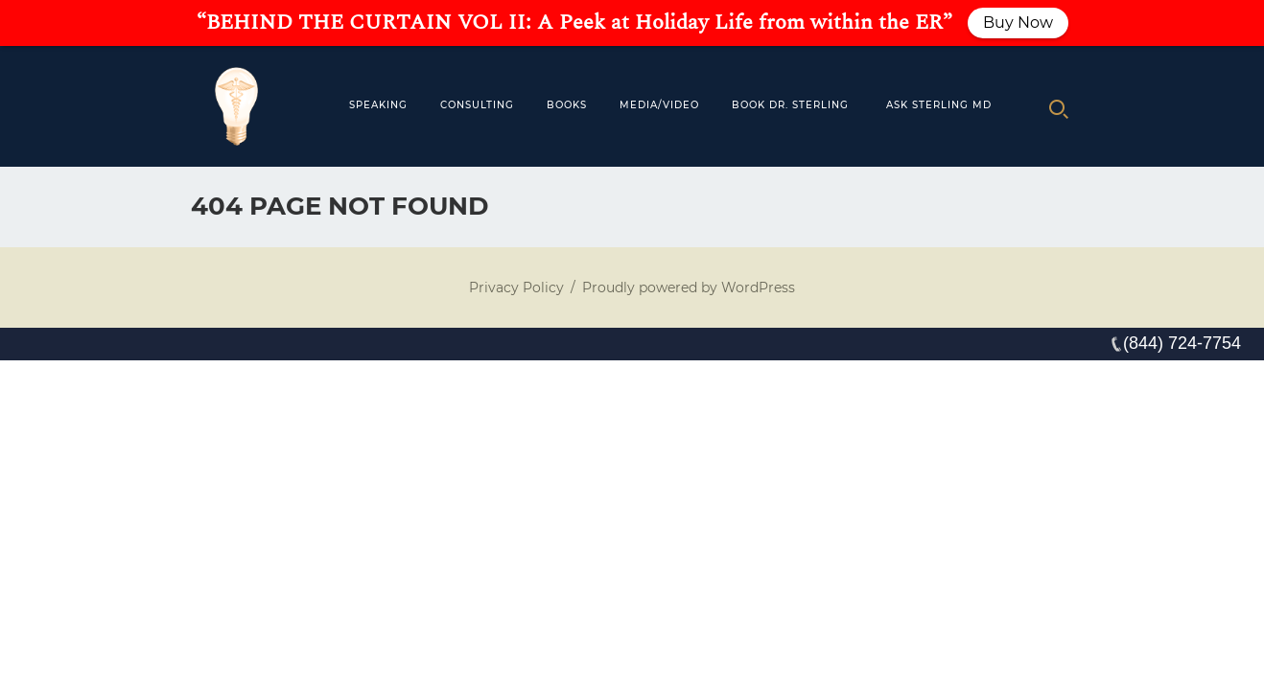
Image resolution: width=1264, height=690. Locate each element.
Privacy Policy (516, 287)
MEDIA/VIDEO (659, 105)
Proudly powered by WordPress (688, 287)
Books (567, 105)
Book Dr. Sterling (790, 105)
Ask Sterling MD (939, 105)
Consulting (477, 105)
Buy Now (1018, 22)
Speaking (378, 105)
